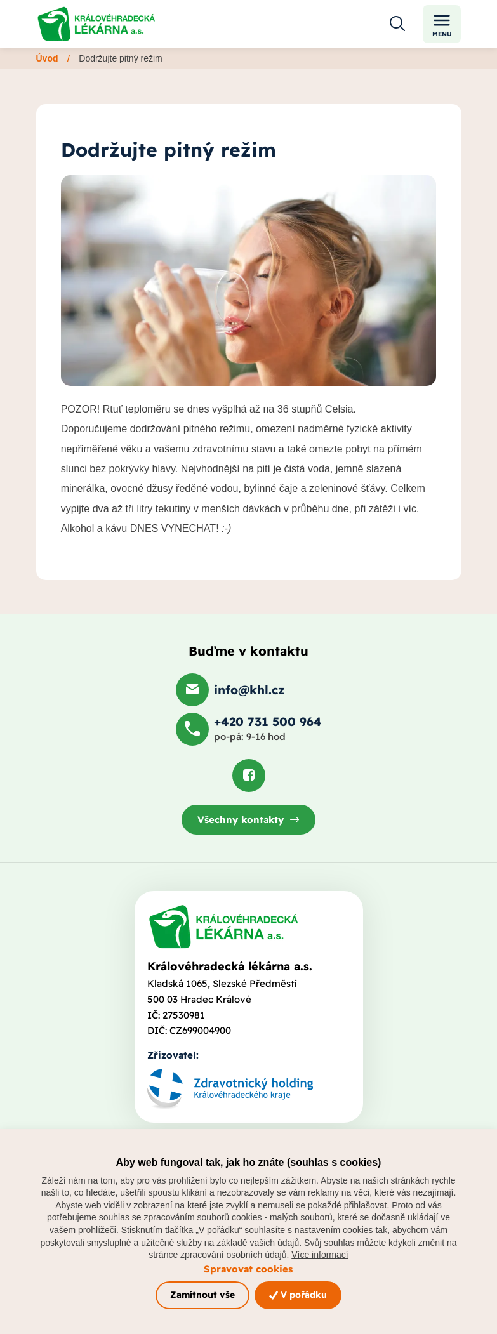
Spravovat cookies (248, 1269)
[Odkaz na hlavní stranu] (96, 24)
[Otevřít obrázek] (249, 280)
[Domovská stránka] (223, 926)
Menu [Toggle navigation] (442, 24)
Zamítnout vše (202, 1294)
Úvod (47, 58)
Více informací (319, 1255)
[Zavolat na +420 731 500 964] (249, 729)
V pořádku (298, 1294)
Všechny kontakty (240, 820)
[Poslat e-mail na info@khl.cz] (230, 689)
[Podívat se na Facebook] (248, 775)
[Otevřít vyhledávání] (397, 24)
